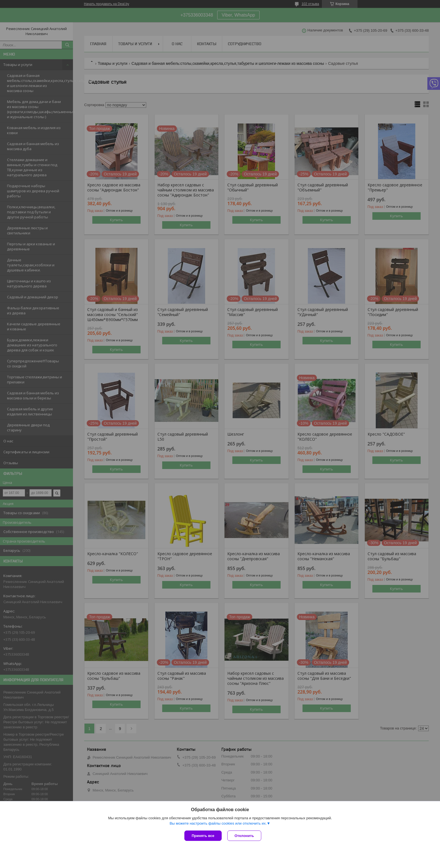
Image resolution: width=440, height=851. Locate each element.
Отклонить (244, 836)
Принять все (203, 836)
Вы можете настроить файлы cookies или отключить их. (218, 823)
